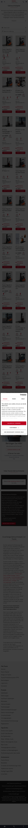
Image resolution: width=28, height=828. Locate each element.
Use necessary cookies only (14, 432)
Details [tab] (14, 398)
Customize (14, 427)
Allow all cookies (14, 423)
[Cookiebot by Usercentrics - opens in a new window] (20, 395)
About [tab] (22, 398)
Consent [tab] (5, 398)
